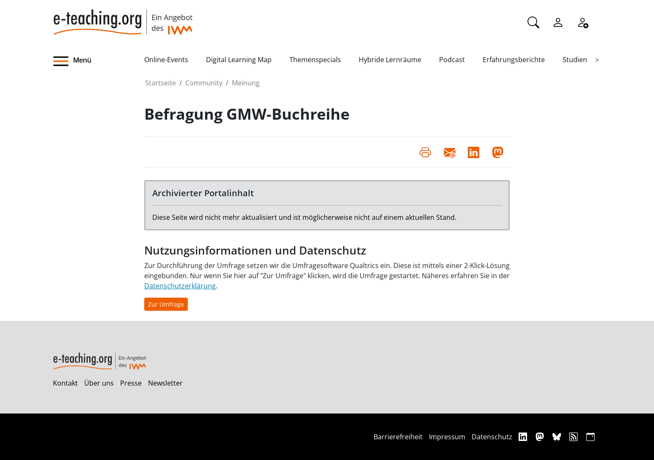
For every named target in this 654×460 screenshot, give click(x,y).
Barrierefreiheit (398, 436)
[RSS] (574, 436)
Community (204, 83)
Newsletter (165, 383)
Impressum (447, 436)
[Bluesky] (557, 436)
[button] (98, 61)
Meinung (246, 83)
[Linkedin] (524, 436)
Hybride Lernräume (390, 59)
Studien (575, 59)
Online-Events (166, 59)
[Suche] (533, 21)
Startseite (160, 83)
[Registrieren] (582, 21)
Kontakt (65, 383)
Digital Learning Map (239, 59)
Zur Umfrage (166, 304)
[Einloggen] (558, 21)
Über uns (99, 383)
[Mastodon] (541, 436)
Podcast (452, 59)
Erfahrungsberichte (514, 59)
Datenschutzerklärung (180, 285)
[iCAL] (590, 436)
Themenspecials (315, 59)
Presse (131, 383)
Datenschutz (492, 436)
